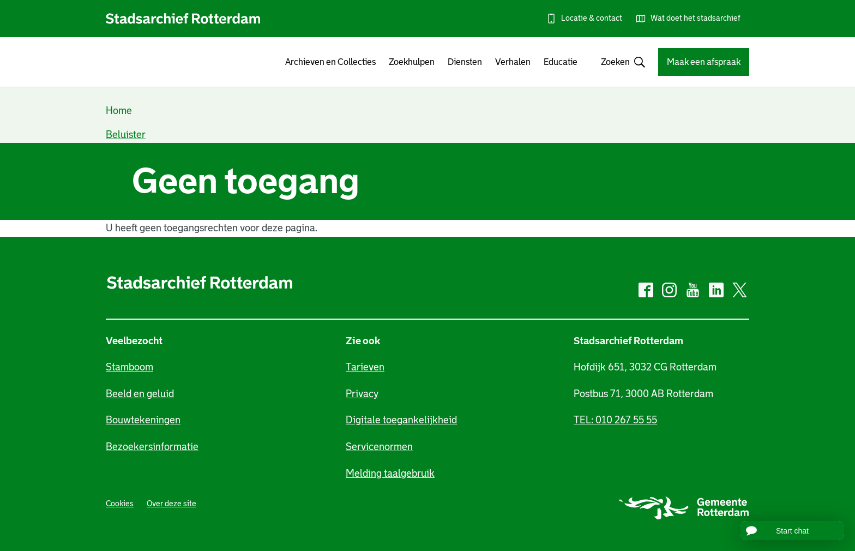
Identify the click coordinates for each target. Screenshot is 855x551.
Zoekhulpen (412, 62)
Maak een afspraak (703, 62)
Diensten (465, 62)
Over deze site (171, 503)
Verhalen (513, 62)
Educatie (560, 62)
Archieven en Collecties (330, 62)
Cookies (120, 503)
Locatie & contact (591, 18)
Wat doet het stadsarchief (695, 18)
